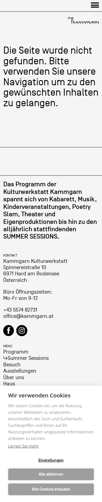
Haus (9, 384)
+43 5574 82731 (20, 310)
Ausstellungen (19, 371)
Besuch (11, 365)
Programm (15, 352)
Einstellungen (51, 460)
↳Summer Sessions (26, 358)
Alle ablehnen (51, 474)
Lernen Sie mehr (23, 446)
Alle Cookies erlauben (51, 489)
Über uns (13, 378)
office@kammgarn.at (28, 316)
